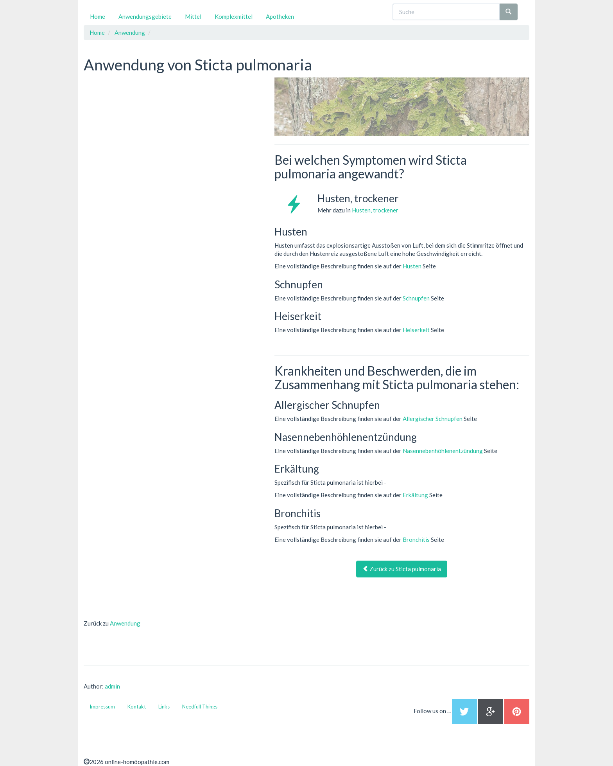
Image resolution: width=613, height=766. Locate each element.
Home (97, 16)
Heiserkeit (416, 329)
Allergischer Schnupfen (432, 418)
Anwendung (125, 623)
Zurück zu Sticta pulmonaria (401, 568)
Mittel (193, 16)
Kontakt (136, 706)
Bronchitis (416, 539)
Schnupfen (416, 298)
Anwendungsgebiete (145, 16)
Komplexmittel (234, 16)
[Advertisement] (142, 126)
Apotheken (280, 16)
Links (164, 706)
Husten (412, 266)
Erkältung (415, 494)
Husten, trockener (375, 210)
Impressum (102, 706)
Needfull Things (199, 706)
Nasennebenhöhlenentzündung (443, 450)
